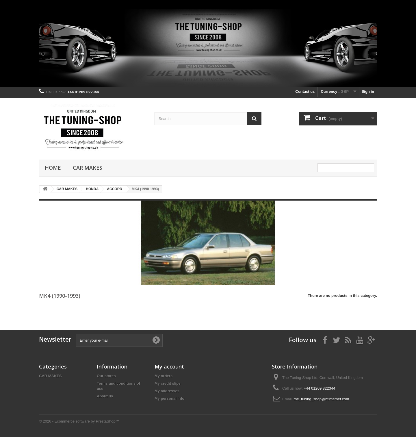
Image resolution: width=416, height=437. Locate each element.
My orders (163, 376)
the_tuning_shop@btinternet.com (321, 399)
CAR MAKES (87, 167)
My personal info (169, 398)
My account (169, 366)
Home (53, 167)
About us (105, 396)
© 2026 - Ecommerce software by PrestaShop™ (79, 421)
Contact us (305, 91)
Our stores (106, 376)
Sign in (368, 91)
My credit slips (168, 383)
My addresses (167, 391)
